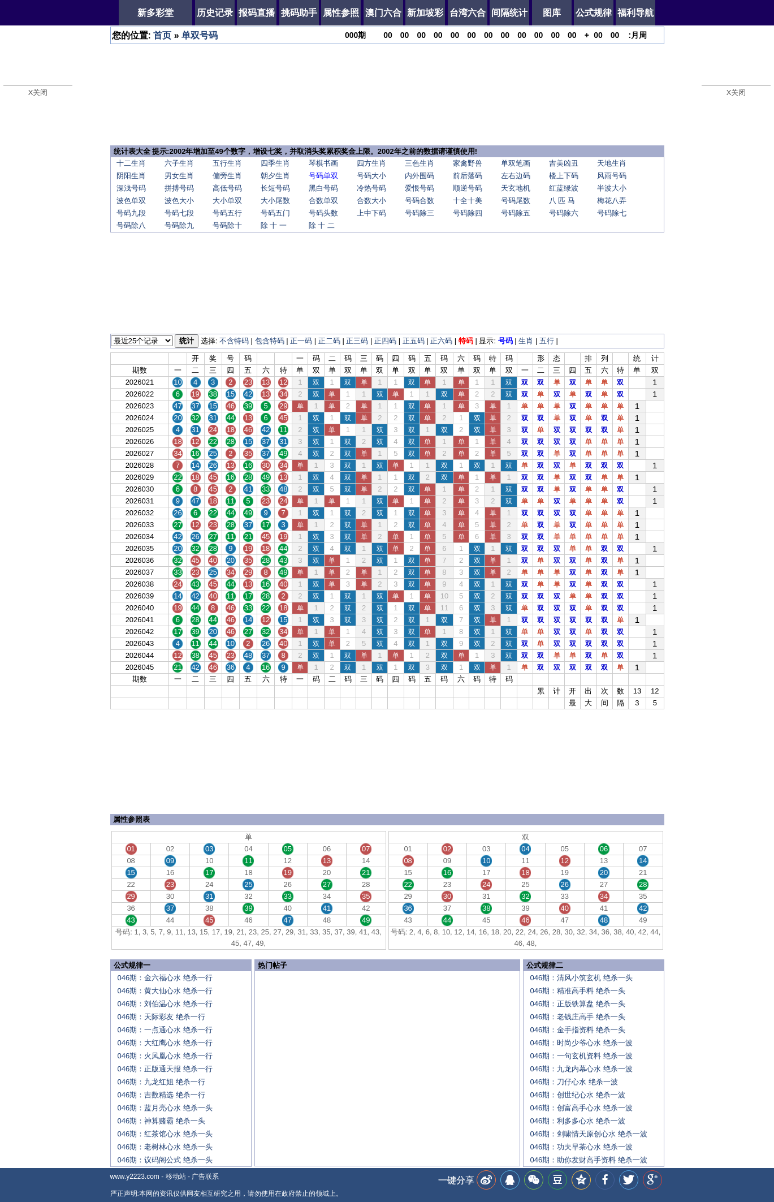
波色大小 (179, 200)
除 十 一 (274, 225)
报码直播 (257, 13)
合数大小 (371, 200)
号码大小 (371, 175)
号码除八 (131, 225)
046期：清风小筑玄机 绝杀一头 (581, 977)
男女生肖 (179, 175)
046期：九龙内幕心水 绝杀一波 (581, 1069)
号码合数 (419, 200)
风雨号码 (611, 175)
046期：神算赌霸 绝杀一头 (161, 1121)
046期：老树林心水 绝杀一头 (165, 1147)
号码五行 (227, 213)
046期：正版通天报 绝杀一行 (165, 1069)
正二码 (329, 341)
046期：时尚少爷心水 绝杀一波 (581, 1043)
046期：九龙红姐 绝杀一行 (161, 1082)
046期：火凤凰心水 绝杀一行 (165, 1056)
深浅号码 (131, 188)
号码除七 (611, 213)
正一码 (301, 341)
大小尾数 (275, 200)
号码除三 (419, 213)
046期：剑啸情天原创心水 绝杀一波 (588, 1134)
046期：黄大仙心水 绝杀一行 (165, 990)
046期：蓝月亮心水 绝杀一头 (165, 1108)
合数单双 (323, 200)
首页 (162, 35)
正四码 (385, 341)
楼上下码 (563, 175)
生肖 (525, 341)
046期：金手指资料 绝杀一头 (577, 1030)
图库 (552, 13)
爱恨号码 (419, 188)
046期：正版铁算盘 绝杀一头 (577, 1003)
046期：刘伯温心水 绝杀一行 (165, 1003)
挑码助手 (299, 13)
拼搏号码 (179, 188)
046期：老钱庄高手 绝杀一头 (577, 1017)
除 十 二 (322, 225)
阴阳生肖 (131, 175)
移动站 (176, 1177)
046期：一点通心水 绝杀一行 (165, 1030)
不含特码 (234, 341)
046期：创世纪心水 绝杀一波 (577, 1095)
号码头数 (323, 213)
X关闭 (38, 92)
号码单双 (323, 175)
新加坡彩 (425, 13)
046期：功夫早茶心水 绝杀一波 (581, 1147)
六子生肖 (179, 163)
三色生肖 (419, 163)
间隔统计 (509, 13)
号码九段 (131, 213)
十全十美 (467, 200)
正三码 (357, 341)
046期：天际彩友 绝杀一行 (161, 1017)
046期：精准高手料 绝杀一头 (577, 990)
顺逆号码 (467, 188)
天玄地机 (515, 188)
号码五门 (275, 213)
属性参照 (341, 13)
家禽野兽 (467, 163)
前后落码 (467, 175)
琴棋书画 (323, 163)
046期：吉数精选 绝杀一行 (161, 1095)
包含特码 (269, 341)
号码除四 (467, 213)
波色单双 (131, 200)
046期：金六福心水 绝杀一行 (165, 977)
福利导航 (635, 13)
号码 (505, 341)
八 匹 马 (562, 200)
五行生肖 (227, 163)
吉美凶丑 (563, 163)
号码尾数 (515, 200)
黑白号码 (323, 188)
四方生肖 (371, 163)
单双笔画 (515, 163)
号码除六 (563, 213)
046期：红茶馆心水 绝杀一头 (165, 1134)
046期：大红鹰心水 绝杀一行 (165, 1043)
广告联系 (205, 1177)
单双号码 (199, 35)
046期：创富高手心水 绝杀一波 (581, 1108)
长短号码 (275, 188)
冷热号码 (371, 188)
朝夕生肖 (275, 175)
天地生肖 (611, 163)
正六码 (441, 341)
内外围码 (419, 175)
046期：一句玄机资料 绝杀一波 (581, 1056)
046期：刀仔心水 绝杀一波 (574, 1082)
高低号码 (227, 188)
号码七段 (179, 213)
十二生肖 (131, 163)
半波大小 (611, 188)
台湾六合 (467, 13)
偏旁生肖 (227, 175)
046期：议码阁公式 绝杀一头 (165, 1160)
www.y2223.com (134, 1177)
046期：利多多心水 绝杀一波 (577, 1121)
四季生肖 (275, 163)
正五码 (414, 341)
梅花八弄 (611, 200)
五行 (546, 341)
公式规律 (594, 13)
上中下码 (371, 213)
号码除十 (227, 225)
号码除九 (179, 225)
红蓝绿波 (563, 188)
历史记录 (215, 13)
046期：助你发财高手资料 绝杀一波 (588, 1160)
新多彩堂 (155, 13)
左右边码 (515, 175)
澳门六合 (383, 13)
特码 (466, 341)
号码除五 (515, 213)
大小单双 (227, 200)
